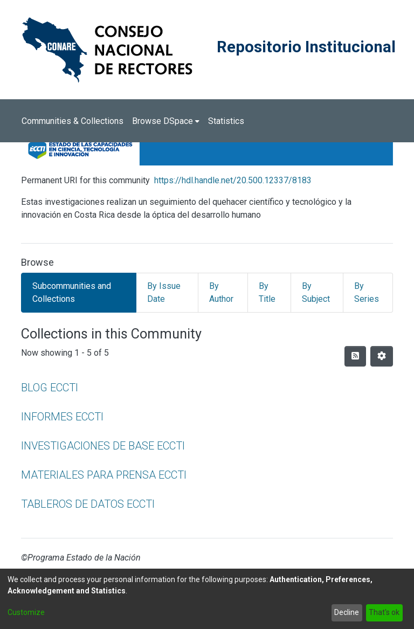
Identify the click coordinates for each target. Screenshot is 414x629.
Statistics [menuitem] (226, 121)
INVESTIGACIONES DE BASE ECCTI (103, 445)
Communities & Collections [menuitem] (72, 121)
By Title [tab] (267, 292)
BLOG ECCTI (49, 387)
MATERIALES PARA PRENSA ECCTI (104, 474)
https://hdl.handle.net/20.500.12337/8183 (233, 180)
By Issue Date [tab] (164, 292)
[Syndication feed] (355, 356)
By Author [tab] (221, 292)
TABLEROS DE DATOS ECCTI (88, 503)
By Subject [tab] (316, 292)
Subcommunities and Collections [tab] (71, 292)
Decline (346, 612)
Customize (26, 612)
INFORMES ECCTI (62, 416)
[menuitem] (165, 121)
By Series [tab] (366, 292)
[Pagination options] (381, 356)
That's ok (384, 612)
